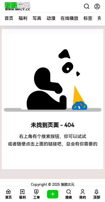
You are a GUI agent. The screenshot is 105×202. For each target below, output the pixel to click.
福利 (22, 18)
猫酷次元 (67, 185)
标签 (87, 18)
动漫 (50, 18)
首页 (8, 18)
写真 (36, 18)
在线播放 (69, 18)
